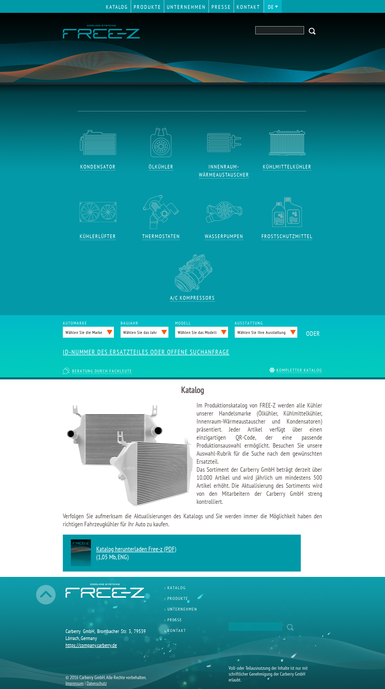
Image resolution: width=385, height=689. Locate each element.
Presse (221, 6)
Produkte (147, 6)
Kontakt (248, 6)
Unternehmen (186, 6)
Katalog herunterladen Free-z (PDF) (136, 549)
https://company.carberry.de (91, 645)
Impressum (75, 683)
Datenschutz (97, 683)
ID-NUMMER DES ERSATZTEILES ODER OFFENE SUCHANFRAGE (146, 352)
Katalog (117, 6)
